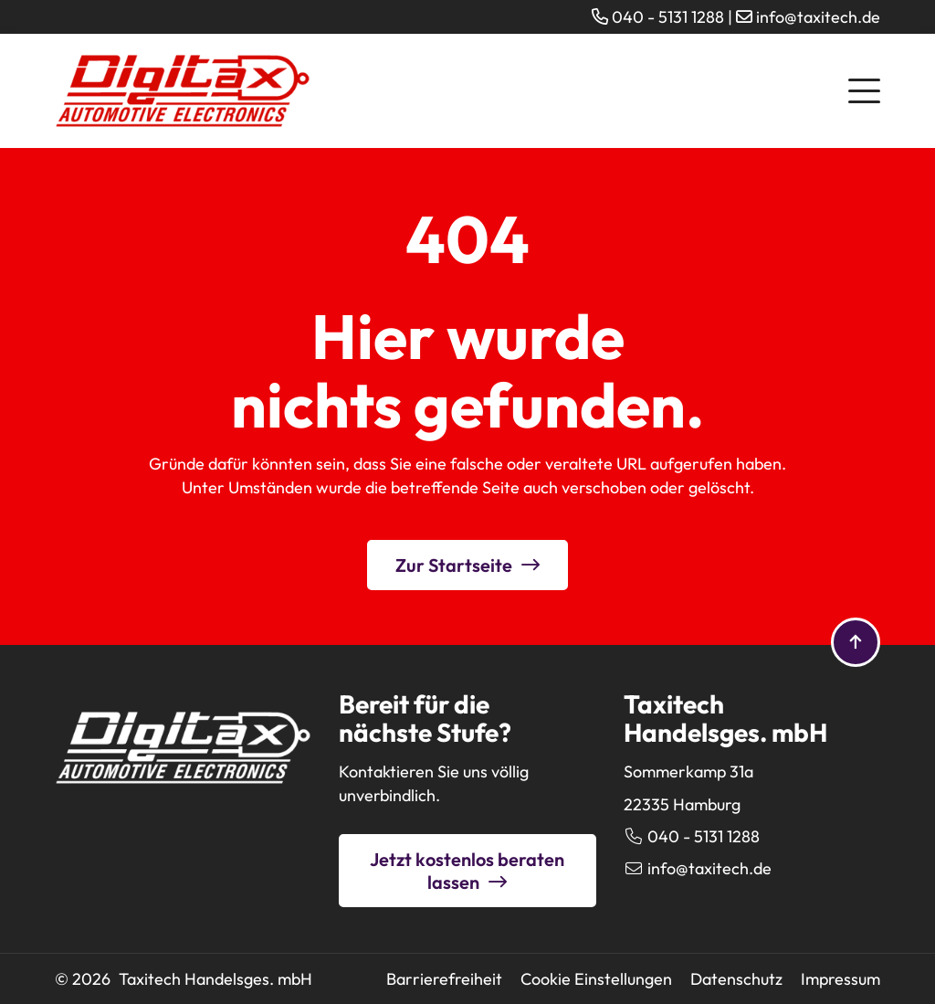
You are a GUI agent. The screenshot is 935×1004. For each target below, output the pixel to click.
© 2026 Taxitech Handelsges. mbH (183, 978)
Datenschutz (736, 978)
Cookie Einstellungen (596, 978)
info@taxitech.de (818, 16)
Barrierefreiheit (444, 978)
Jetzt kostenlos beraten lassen (467, 870)
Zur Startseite (453, 565)
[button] (864, 88)
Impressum (840, 978)
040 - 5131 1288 (668, 16)
